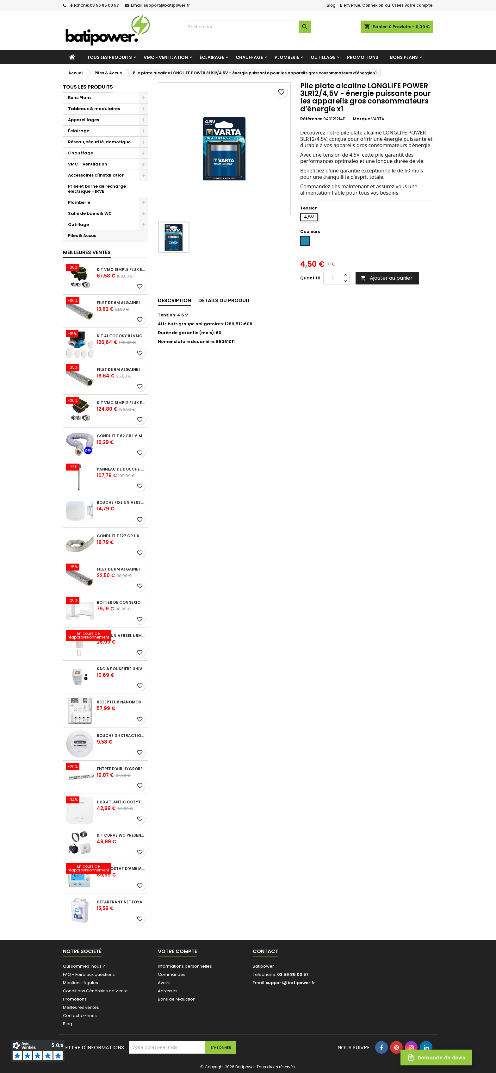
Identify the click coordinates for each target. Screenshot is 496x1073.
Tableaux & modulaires (94, 109)
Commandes (171, 974)
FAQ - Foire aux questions (89, 974)
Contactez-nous (80, 1016)
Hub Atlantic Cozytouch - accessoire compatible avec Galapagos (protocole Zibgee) (121, 802)
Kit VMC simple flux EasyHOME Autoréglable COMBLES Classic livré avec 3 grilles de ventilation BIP (121, 269)
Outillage (323, 57)
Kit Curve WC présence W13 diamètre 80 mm (121, 835)
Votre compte (177, 951)
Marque (361, 119)
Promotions (362, 57)
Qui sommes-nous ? (84, 966)
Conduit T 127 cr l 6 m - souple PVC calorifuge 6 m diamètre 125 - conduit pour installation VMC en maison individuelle (121, 536)
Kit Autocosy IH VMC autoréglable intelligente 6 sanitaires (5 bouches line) (121, 336)
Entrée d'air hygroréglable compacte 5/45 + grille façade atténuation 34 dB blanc (121, 769)
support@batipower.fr (167, 5)
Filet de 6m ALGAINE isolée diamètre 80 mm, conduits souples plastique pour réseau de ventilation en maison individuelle (121, 303)
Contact (265, 951)
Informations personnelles (185, 966)
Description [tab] (174, 300)
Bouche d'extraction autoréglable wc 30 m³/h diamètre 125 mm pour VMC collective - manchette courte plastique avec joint (121, 736)
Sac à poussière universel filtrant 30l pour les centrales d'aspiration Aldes (121, 669)
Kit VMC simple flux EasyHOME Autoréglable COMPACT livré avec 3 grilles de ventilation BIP (121, 403)
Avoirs (164, 983)
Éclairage (212, 57)
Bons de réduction (176, 999)
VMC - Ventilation (166, 57)
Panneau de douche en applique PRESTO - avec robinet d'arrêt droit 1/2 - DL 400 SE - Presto (121, 469)
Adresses (167, 991)
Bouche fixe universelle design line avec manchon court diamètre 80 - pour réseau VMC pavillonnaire (121, 502)
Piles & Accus (82, 236)
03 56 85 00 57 (104, 5)
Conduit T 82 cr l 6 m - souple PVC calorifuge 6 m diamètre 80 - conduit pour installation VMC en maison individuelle (121, 436)
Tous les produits (109, 57)
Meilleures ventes (81, 1007)
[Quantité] (332, 278)
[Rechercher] (248, 27)
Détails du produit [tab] (224, 300)
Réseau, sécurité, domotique (99, 142)
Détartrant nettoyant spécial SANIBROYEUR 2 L (121, 902)
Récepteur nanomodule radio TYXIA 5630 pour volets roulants (121, 702)
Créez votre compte (412, 5)
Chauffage (249, 57)
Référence (311, 119)
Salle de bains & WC (90, 213)
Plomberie (287, 57)
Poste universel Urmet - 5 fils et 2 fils (121, 636)
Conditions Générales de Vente (95, 991)
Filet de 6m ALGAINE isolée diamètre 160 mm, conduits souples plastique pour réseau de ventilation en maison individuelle (121, 569)
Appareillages (83, 120)
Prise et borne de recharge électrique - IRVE (97, 188)
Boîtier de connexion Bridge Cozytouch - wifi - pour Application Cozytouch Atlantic (121, 602)
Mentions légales (80, 983)
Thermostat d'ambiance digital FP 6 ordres (121, 868)
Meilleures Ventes (87, 252)
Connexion (372, 5)
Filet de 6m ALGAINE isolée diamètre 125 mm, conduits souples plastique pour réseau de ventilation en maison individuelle (121, 369)
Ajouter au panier (386, 278)
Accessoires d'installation (96, 175)
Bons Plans (404, 57)
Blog (331, 5)
